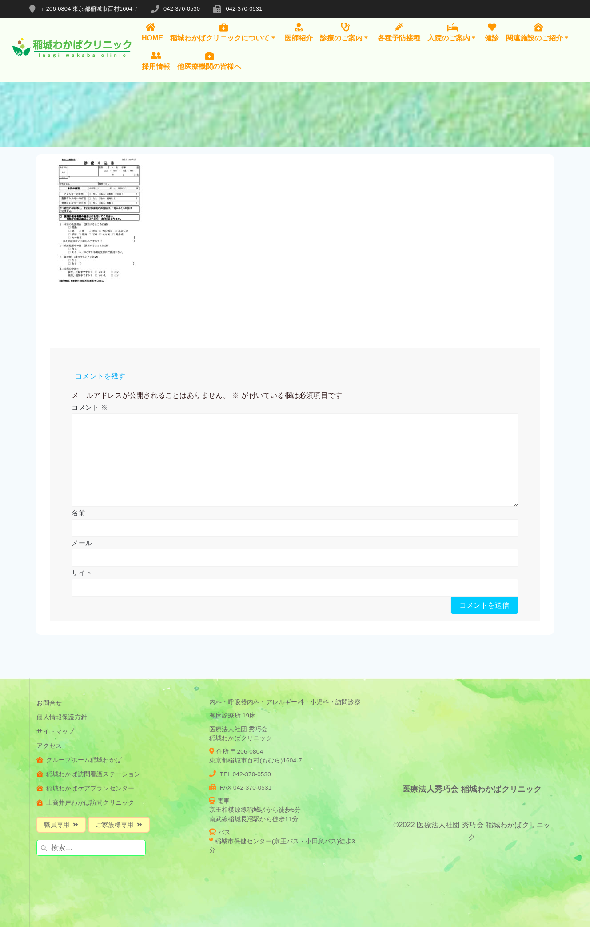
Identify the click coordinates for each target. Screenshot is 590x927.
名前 (78, 512)
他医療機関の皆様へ (209, 60)
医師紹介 (298, 32)
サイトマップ (55, 731)
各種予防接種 (399, 32)
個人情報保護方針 (61, 717)
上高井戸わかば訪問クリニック (85, 802)
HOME (152, 32)
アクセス (49, 745)
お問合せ (49, 703)
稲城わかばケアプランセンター (85, 788)
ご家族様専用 (119, 825)
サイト (82, 572)
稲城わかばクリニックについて (223, 32)
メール (82, 543)
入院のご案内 (452, 32)
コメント (89, 407)
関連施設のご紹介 (538, 32)
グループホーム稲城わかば (79, 760)
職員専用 (61, 825)
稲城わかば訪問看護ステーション (88, 774)
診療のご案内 (345, 32)
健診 (492, 32)
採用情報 (156, 60)
